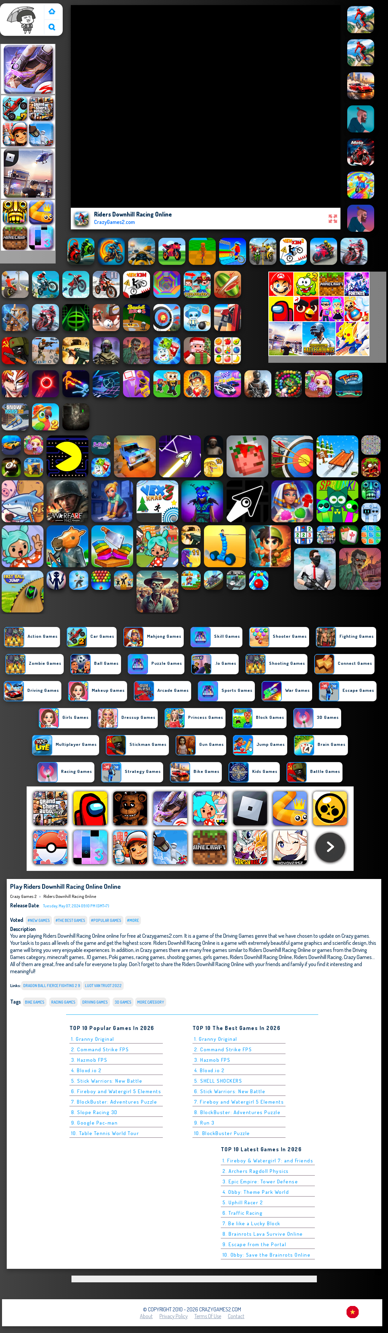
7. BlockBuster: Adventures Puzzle (114, 1102)
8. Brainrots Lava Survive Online (262, 1234)
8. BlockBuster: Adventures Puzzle (237, 1112)
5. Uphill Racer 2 (242, 1202)
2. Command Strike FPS (100, 1049)
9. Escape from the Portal (254, 1244)
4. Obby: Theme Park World (255, 1192)
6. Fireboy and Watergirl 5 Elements (116, 1091)
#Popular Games (106, 920)
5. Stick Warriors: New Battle (107, 1081)
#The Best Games (70, 920)
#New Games (39, 920)
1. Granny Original (92, 1039)
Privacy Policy (173, 1316)
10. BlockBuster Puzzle (222, 1133)
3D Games (123, 1002)
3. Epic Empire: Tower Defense (260, 1181)
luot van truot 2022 (103, 985)
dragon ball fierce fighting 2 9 (51, 985)
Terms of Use (208, 1316)
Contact (236, 1316)
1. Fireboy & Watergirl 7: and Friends (268, 1160)
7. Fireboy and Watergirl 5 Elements (239, 1102)
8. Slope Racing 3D (94, 1112)
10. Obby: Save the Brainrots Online (266, 1255)
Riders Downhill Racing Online (69, 896)
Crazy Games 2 (18, 7)
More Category (150, 1002)
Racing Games (63, 1002)
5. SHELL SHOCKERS (218, 1081)
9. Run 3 (204, 1123)
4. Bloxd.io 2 (86, 1070)
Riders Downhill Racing (318, 956)
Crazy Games (358, 956)
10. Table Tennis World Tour (105, 1133)
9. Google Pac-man (94, 1123)
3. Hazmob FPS (89, 1060)
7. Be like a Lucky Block (251, 1223)
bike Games (34, 1002)
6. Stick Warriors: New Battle (230, 1091)
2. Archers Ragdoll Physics (255, 1171)
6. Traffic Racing (242, 1213)
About (146, 1316)
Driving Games (95, 1002)
